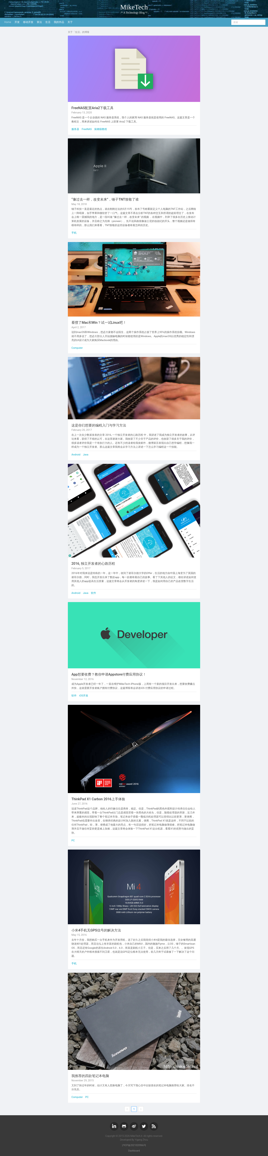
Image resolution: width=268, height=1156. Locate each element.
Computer (77, 347)
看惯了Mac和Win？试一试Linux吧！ (98, 322)
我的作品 (59, 22)
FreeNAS (87, 129)
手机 (74, 232)
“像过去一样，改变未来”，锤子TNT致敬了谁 (105, 199)
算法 (39, 22)
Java (85, 454)
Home (7, 22)
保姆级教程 (100, 129)
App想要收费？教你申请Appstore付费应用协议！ (108, 674)
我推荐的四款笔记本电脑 (90, 1076)
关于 (70, 22)
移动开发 (28, 22)
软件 (93, 593)
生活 (47, 22)
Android (75, 454)
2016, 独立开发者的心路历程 (93, 563)
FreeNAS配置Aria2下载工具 (92, 108)
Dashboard (134, 1150)
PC (73, 840)
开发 (17, 22)
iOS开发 (83, 695)
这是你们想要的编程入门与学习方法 (98, 425)
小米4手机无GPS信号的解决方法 (96, 930)
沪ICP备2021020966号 (134, 1145)
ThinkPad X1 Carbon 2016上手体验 (98, 799)
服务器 (75, 129)
